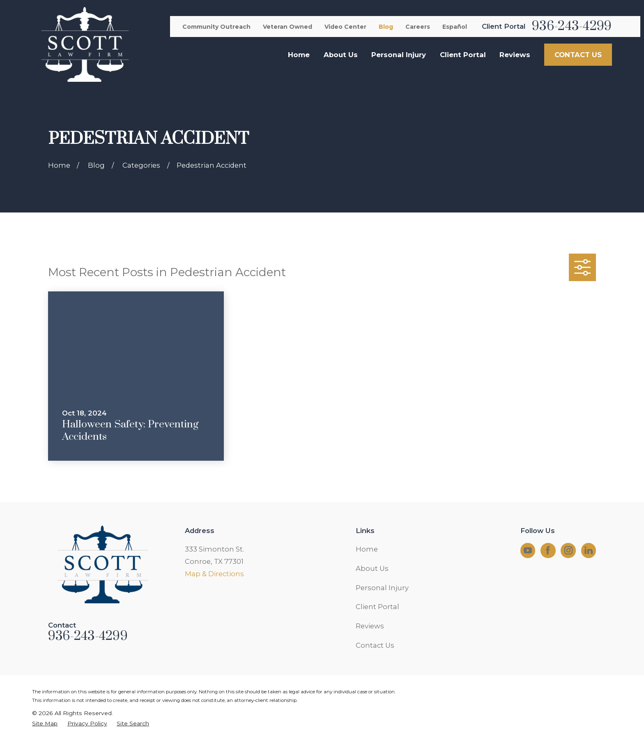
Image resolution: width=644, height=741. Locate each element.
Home (367, 549)
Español (454, 26)
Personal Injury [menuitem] (398, 55)
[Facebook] (548, 550)
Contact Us (375, 645)
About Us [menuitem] (341, 55)
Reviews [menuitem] (514, 55)
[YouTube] (528, 550)
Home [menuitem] (299, 55)
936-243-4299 (572, 26)
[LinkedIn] (588, 550)
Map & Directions (214, 574)
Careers (417, 26)
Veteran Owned (287, 26)
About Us (372, 568)
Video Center (345, 26)
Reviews (370, 626)
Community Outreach (216, 26)
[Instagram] (568, 550)
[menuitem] (45, 723)
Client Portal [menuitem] (463, 55)
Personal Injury (382, 588)
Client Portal (377, 606)
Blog (386, 26)
